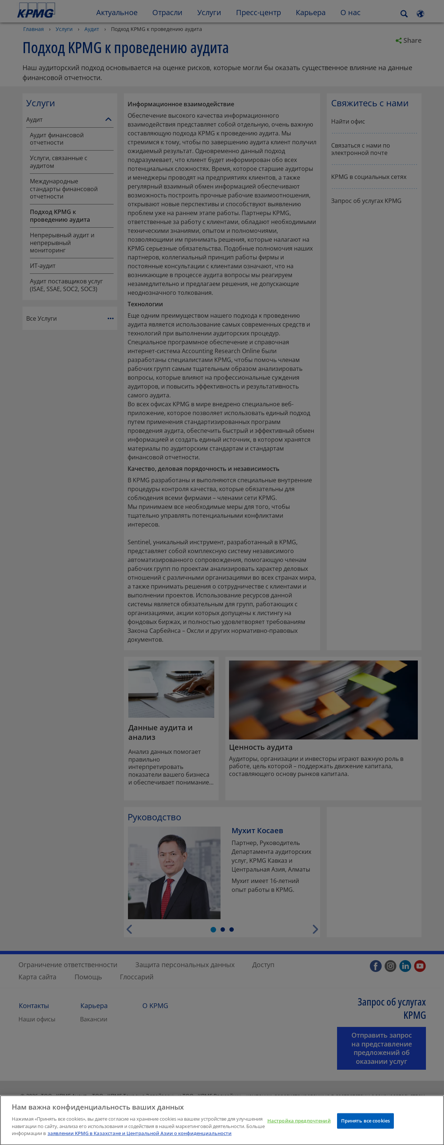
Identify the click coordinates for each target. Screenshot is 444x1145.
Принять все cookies (365, 1124)
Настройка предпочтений (299, 1124)
